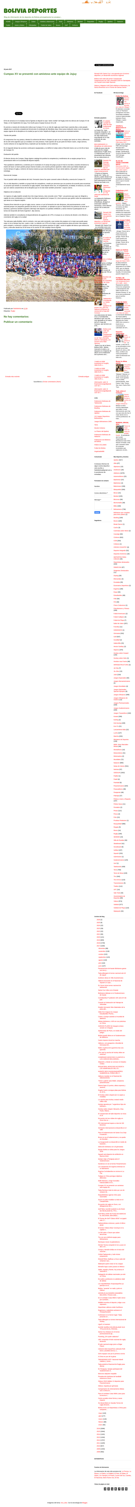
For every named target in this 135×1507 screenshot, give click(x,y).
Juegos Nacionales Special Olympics (120, 690)
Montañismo (118, 750)
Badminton (117, 480)
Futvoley (116, 627)
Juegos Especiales (120, 678)
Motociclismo (118, 753)
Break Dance (118, 524)
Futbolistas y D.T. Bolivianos (122, 191)
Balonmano (117, 486)
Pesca (116, 814)
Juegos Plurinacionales (121, 703)
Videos (116, 901)
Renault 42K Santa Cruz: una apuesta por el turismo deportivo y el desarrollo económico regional (111, 74)
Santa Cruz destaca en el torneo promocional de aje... (109, 1333)
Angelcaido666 (99, 451)
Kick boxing (117, 723)
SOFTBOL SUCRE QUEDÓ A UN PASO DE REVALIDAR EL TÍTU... (111, 1210)
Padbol (116, 776)
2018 (98, 943)
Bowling (116, 517)
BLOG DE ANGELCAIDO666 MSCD (122, 162)
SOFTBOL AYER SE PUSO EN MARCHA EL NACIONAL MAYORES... (112, 1214)
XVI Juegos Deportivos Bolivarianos (102, 417)
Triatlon (116, 886)
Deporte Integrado (120, 550)
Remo (116, 830)
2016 (98, 1428)
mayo (100, 1413)
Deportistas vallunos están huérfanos (110, 1307)
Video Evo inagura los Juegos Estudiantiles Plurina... (108, 1013)
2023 (98, 928)
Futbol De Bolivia (122, 96)
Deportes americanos (120, 332)
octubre (101, 954)
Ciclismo (75, 25)
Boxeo (58, 25)
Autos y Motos (19, 25)
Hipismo (116, 650)
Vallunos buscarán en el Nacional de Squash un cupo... (110, 981)
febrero (101, 1422)
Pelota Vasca (118, 804)
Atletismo (70, 21)
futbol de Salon (119, 623)
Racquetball (118, 824)
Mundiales (117, 759)
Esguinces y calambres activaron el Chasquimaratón (110, 1311)
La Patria (102, 1473)
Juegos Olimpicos (21, 21)
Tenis (60, 21)
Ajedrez (110, 21)
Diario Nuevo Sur (108, 1477)
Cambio (128, 1475)
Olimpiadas (32, 25)
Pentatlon (117, 807)
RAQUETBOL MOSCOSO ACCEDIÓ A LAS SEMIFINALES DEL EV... (111, 1067)
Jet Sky (116, 668)
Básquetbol (117, 489)
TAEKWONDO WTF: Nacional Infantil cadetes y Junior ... (110, 1360)
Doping (116, 575)
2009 (98, 1449)
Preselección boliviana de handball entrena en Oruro (109, 1377)
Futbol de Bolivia (99, 448)
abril (100, 1416)
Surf (115, 863)
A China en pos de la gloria (107, 1356)
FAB (115, 599)
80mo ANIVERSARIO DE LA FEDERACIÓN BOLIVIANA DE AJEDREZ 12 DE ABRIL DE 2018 (103, 279)
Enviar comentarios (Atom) (52, 382)
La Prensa (125, 1471)
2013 (98, 1437)
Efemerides (117, 579)
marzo (100, 1419)
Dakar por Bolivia (122, 250)
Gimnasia (117, 633)
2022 (98, 931)
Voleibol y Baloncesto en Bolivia (121, 127)
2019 (98, 940)
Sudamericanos (119, 860)
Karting (116, 720)
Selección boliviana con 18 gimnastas (110, 1147)
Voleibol (116, 904)
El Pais (116, 1473)
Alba (115, 463)
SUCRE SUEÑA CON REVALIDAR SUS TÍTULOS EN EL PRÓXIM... (111, 1328)
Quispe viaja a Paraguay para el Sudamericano (108, 1160)
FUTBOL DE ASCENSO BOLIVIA (123, 278)
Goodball (117, 640)
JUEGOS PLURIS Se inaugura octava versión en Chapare (110, 1027)
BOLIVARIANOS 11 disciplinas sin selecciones (103, 145)
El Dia (117, 1477)
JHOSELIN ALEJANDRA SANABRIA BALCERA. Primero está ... (110, 1294)
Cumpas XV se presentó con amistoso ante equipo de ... (111, 1186)
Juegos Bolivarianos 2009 (102, 421)
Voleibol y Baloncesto (47, 21)
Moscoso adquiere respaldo (107, 1373)
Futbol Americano (119, 613)
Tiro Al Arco (117, 880)
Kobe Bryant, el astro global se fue (127, 338)
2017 (98, 946)
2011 (98, 1443)
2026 (98, 920)
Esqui (115, 592)
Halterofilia (117, 643)
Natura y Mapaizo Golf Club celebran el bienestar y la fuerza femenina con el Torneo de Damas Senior (112, 86)
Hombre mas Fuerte (120, 661)
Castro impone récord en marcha (109, 1040)
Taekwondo (117, 866)
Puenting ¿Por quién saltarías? (108, 1336)
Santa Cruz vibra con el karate (108, 990)
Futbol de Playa (119, 620)
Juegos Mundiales (120, 686)
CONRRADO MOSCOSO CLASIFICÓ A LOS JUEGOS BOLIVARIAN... (111, 1058)
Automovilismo (118, 476)
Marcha (116, 736)
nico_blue (64, 1503)
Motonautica (118, 756)
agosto (100, 960)
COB (115, 541)
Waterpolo (117, 911)
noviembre (102, 951)
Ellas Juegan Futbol (123, 220)
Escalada (117, 582)
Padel (115, 779)
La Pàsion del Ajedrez (101, 431)
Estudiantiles (118, 595)
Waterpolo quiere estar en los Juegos (110, 1264)
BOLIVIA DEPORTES (30, 11)
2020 (98, 937)
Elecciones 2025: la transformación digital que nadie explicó (122, 168)
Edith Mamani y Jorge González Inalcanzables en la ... (108, 1181)
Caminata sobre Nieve (121, 531)
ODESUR (117, 772)
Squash (116, 853)
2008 (98, 1452)
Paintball (116, 782)
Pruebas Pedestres (120, 820)
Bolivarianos (118, 509)
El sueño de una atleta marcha (107, 239)
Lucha (116, 733)
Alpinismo (117, 466)
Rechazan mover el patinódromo (109, 1242)
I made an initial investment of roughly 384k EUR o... (101, 363)
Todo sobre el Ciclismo (121, 392)
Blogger (84, 1503)
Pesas (116, 810)
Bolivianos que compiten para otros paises (122, 513)
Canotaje (117, 534)
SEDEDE (117, 837)
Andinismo (117, 470)
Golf (66, 25)
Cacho (116, 527)
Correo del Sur (120, 1475)
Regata (116, 827)
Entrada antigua (83, 376)
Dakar (33, 21)
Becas (116, 493)
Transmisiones (118, 883)
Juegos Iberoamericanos (122, 681)
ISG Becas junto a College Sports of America (103, 260)
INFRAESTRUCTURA (121, 665)
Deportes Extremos (120, 554)
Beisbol (80, 21)
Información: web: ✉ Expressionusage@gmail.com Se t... (102, 384)
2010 (98, 1446)
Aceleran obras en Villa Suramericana (110, 978)
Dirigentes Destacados (121, 570)
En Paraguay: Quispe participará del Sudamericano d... (110, 1370)
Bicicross (117, 499)
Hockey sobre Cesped (121, 653)
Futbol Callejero (119, 617)
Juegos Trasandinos (120, 713)
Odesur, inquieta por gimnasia (108, 1386)
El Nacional (98, 1477)
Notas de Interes (119, 766)
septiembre (102, 957)
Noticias (116, 769)
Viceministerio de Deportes (119, 897)
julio (100, 963)
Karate (116, 716)
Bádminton (117, 483)
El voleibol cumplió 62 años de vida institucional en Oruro (107, 124)
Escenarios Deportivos (121, 585)
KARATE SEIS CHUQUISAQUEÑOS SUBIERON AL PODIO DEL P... (110, 1072)
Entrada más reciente (12, 376)
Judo (115, 674)
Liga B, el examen (104, 1324)
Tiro (115, 876)
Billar (115, 506)
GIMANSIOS (118, 630)
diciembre (101, 948)
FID (115, 602)
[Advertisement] (67, 45)
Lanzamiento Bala (120, 729)
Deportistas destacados (121, 562)
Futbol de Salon (46, 25)
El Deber (123, 1473)
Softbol (116, 850)
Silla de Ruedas (119, 840)
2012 (98, 1440)
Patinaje (116, 796)
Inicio (49, 376)
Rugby (101, 21)
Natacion (120, 21)
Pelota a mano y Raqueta (122, 799)
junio (100, 966)
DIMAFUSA (117, 567)
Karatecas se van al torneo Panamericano (112, 1164)
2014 (98, 1434)
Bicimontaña (118, 503)
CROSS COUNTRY (120, 547)
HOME (8, 21)
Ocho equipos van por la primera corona (111, 1354)
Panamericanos (119, 786)
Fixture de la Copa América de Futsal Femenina (127, 225)
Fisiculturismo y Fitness (121, 608)
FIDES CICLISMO (100, 445)
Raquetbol (90, 21)
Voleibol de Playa (119, 908)
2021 (98, 934)
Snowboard (117, 847)
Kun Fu (116, 726)
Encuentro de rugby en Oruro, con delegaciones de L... (109, 1205)
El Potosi (111, 1475)
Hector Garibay (119, 646)
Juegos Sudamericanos (121, 708)
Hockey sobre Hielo (120, 658)
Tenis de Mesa (118, 873)
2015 (98, 1431)
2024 (98, 925)
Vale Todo (117, 893)
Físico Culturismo (119, 605)
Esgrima (116, 589)
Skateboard (117, 843)
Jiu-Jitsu (116, 671)
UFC (115, 889)
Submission (117, 857)
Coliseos (116, 544)
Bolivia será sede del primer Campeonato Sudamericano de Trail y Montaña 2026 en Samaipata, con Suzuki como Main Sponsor (112, 80)
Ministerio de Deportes (121, 739)
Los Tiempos (103, 1475)
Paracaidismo (118, 789)
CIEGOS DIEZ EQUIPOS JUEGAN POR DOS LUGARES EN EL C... (111, 1350)
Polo (115, 817)
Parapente (117, 792)
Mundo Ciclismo (99, 428)
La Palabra (110, 1473)
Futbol (8, 25)
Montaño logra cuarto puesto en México (111, 1266)
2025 (98, 922)
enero (100, 1425)
